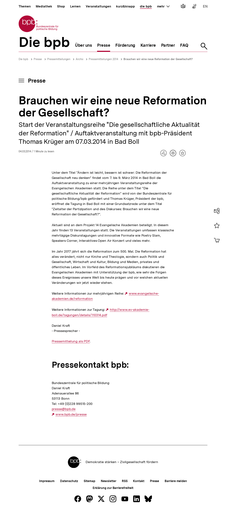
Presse (38, 59)
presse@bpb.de (64, 409)
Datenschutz (69, 481)
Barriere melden (176, 481)
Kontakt (138, 481)
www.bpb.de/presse (70, 414)
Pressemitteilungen (58, 59)
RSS (125, 481)
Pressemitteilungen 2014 (103, 59)
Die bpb (23, 59)
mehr (163, 6)
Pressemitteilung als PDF (71, 341)
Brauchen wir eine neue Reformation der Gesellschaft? (158, 59)
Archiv (79, 59)
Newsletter (108, 481)
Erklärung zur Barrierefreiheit (113, 488)
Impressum (47, 481)
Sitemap (89, 481)
